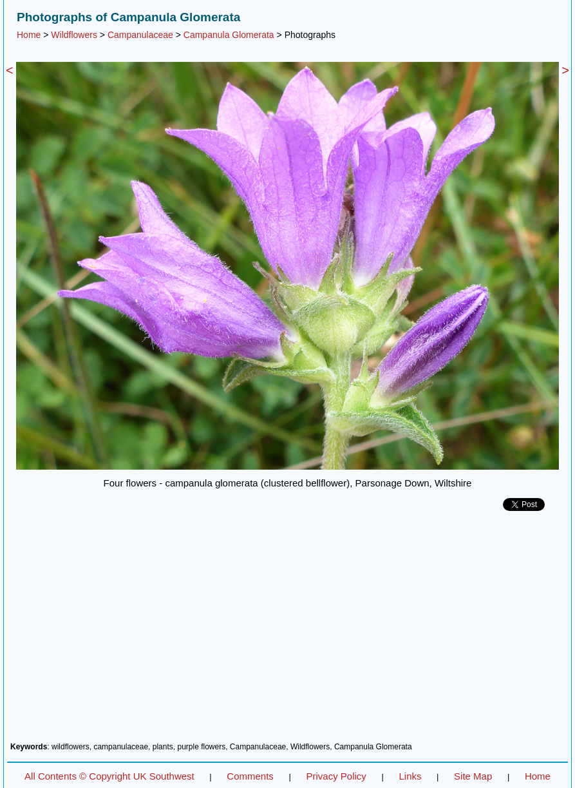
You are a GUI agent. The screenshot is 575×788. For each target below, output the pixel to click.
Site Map (473, 776)
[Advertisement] (287, 631)
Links (410, 776)
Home (29, 35)
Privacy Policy (336, 776)
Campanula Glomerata (229, 35)
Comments (250, 776)
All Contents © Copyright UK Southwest (109, 776)
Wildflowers (74, 35)
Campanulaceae (140, 35)
